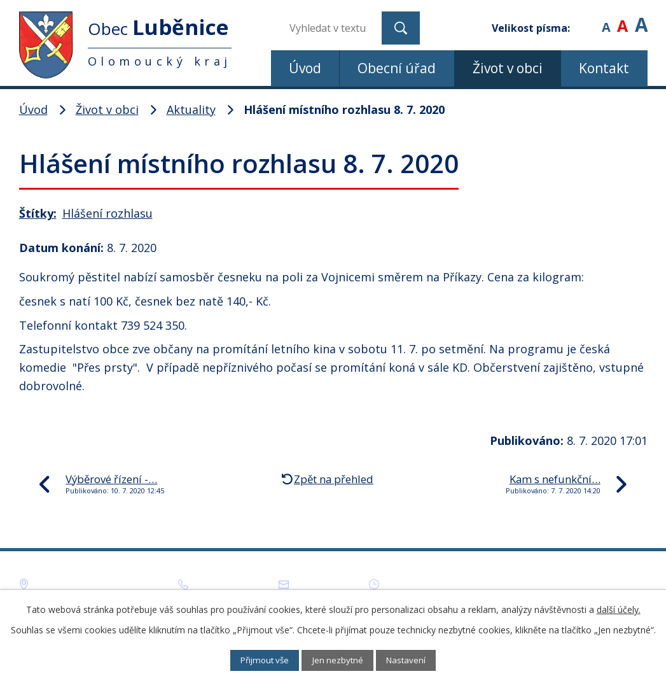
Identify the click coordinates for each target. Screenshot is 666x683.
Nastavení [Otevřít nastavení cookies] (415, 660)
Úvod (305, 68)
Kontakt (604, 68)
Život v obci (508, 68)
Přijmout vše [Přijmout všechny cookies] (256, 660)
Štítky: (38, 213)
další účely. (619, 608)
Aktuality (191, 109)
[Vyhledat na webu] (331, 28)
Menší (606, 18)
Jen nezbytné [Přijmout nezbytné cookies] (338, 660)
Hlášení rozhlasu (107, 213)
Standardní (622, 18)
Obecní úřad (396, 68)
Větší (641, 18)
